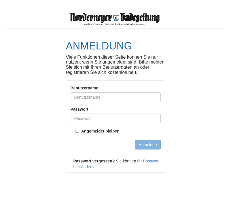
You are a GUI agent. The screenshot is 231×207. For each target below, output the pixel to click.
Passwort (79, 109)
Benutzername (84, 88)
